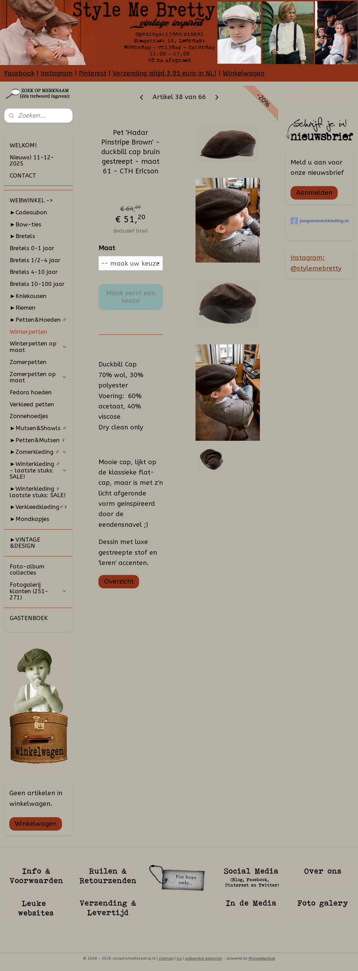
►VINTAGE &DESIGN (25, 542)
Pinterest (92, 73)
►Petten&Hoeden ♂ (38, 319)
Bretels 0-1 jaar (32, 248)
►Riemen (22, 307)
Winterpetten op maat (38, 346)
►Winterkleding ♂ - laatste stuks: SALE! (38, 470)
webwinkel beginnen (203, 958)
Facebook (19, 73)
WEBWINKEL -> (31, 200)
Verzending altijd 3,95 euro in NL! (165, 73)
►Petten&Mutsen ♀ (38, 440)
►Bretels (22, 236)
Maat (106, 248)
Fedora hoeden (31, 392)
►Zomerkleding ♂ (38, 451)
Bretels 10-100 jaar (37, 283)
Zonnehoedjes (29, 416)
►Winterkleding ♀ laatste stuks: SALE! (38, 492)
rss (179, 958)
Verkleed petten (32, 404)
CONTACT (23, 175)
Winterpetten (28, 331)
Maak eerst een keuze (130, 297)
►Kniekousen (28, 295)
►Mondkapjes (29, 518)
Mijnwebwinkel (262, 958)
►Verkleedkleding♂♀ (39, 506)
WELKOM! (23, 145)
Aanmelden (314, 192)
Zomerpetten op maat (38, 377)
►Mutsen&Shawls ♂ (38, 428)
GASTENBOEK (29, 618)
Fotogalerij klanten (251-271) (38, 591)
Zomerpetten (28, 362)
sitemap (166, 958)
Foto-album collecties (27, 569)
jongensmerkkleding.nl (320, 221)
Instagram (57, 73)
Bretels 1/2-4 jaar (35, 260)
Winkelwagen (243, 73)
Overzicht (118, 581)
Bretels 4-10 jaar (34, 271)
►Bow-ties (25, 224)
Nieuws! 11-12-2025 (32, 160)
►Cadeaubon (28, 212)
